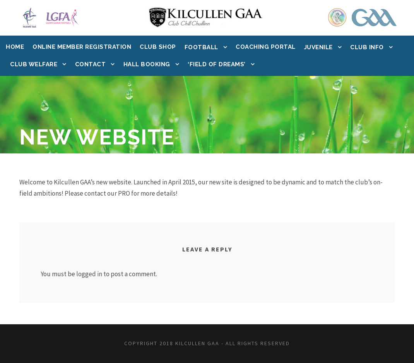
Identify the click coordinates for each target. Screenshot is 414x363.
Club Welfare (33, 64)
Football (201, 47)
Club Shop (158, 46)
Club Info (367, 47)
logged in (89, 274)
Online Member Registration (82, 46)
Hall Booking (146, 64)
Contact (90, 64)
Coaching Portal (266, 46)
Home (15, 46)
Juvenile (318, 47)
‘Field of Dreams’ (217, 64)
